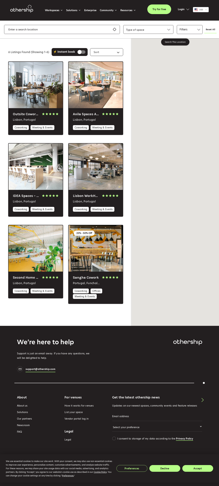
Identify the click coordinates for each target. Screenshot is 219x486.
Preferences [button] (68, 475)
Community (108, 10)
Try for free (159, 9)
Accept (197, 468)
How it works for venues (79, 405)
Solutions (73, 10)
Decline (164, 468)
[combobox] (135, 29)
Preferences (132, 468)
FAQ (19, 431)
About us (22, 405)
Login (181, 9)
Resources (128, 10)
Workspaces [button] (54, 10)
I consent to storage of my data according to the (155, 438)
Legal (67, 439)
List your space (73, 412)
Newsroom (23, 425)
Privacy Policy (184, 438)
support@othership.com (40, 369)
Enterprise (90, 10)
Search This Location (175, 42)
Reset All (210, 29)
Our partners (24, 418)
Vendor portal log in (76, 418)
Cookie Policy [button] (100, 472)
